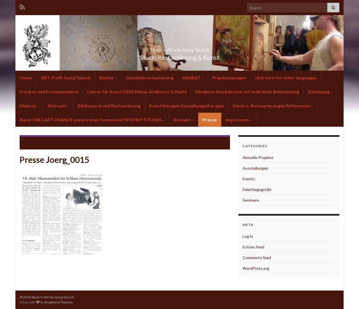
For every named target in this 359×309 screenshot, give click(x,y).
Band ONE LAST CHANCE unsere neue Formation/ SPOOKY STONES (92, 119)
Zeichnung (320, 91)
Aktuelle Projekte (258, 157)
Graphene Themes (58, 302)
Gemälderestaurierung (150, 77)
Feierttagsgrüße (257, 189)
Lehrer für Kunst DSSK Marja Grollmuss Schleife (137, 91)
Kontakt (183, 119)
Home (26, 77)
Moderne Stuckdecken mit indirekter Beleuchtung (247, 91)
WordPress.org (256, 268)
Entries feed (253, 247)
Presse (209, 119)
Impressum (238, 119)
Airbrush (58, 105)
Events (249, 178)
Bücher (108, 77)
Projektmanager (229, 77)
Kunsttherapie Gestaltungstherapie (186, 105)
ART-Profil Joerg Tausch (66, 77)
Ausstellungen (255, 168)
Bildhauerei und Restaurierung (109, 105)
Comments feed (257, 257)
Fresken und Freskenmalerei (49, 91)
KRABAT (192, 77)
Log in (248, 236)
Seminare (251, 200)
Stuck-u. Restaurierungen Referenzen (273, 105)
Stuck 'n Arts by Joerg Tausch (179, 48)
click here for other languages (286, 77)
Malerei (29, 105)
